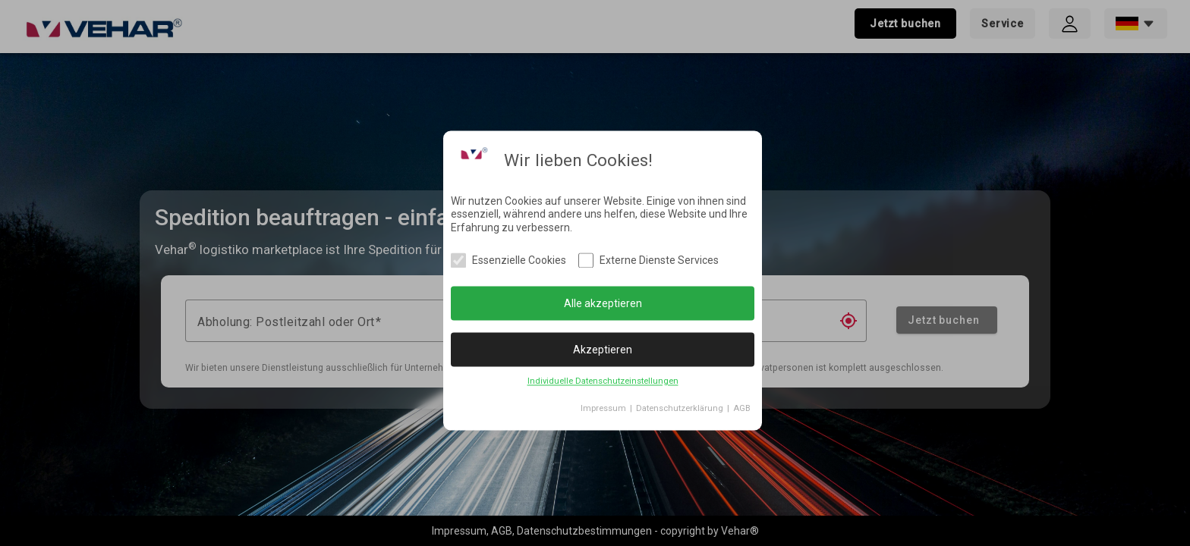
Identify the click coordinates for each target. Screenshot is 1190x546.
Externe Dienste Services (659, 261)
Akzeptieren (602, 350)
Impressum (603, 409)
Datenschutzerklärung (679, 409)
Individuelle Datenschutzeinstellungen (602, 382)
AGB (742, 409)
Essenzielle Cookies (519, 261)
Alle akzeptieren (603, 303)
